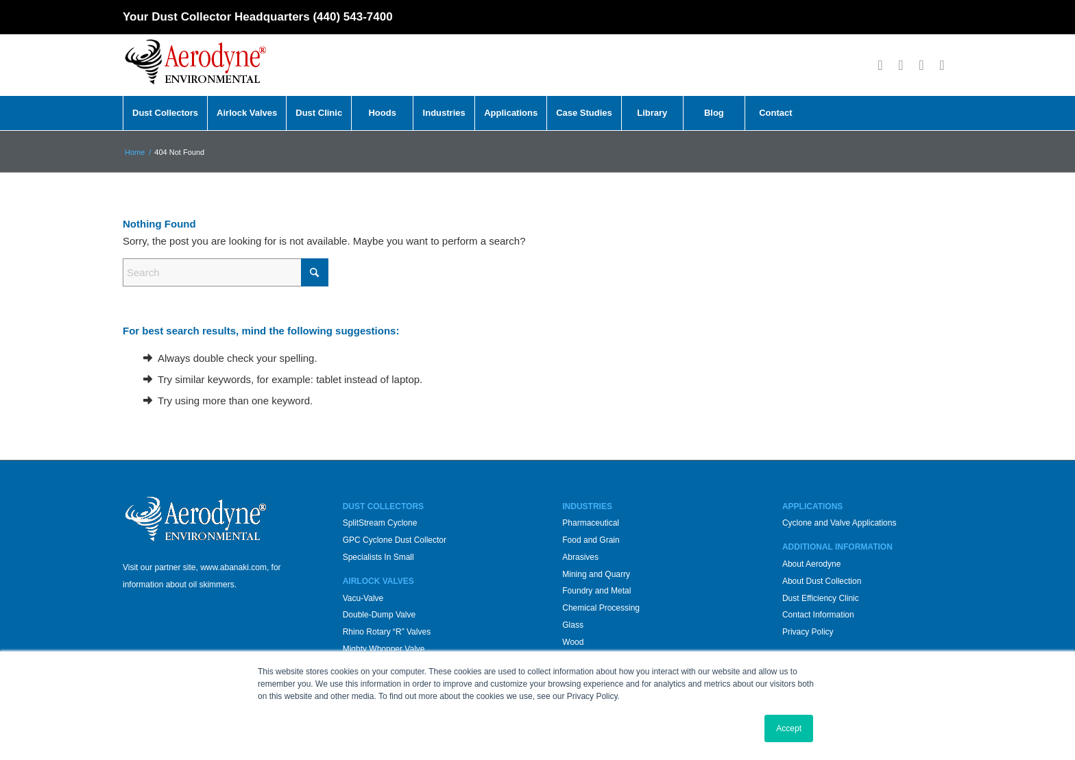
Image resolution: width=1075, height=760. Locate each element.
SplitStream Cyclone (380, 523)
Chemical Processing (601, 608)
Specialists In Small (378, 557)
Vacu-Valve (363, 598)
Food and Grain (590, 540)
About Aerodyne (811, 564)
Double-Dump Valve (379, 615)
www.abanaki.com (233, 567)
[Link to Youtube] (921, 65)
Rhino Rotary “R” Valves (387, 632)
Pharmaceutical (590, 523)
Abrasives (580, 557)
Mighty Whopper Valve (384, 649)
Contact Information (818, 615)
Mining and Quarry (596, 574)
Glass (572, 625)
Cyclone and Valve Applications (839, 523)
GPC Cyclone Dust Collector (394, 540)
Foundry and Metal (596, 591)
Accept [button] (788, 728)
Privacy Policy (808, 632)
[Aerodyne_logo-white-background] (195, 65)
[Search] (225, 272)
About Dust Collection (821, 581)
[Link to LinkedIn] (942, 65)
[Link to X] (901, 65)
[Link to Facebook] (880, 65)
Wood (572, 642)
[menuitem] (165, 113)
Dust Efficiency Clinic (820, 598)
